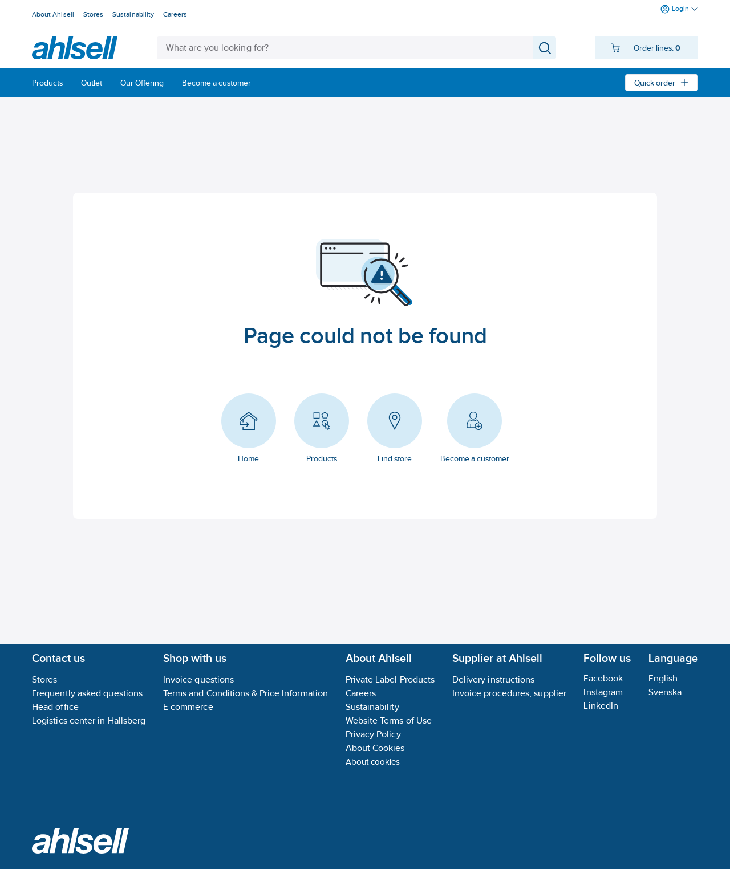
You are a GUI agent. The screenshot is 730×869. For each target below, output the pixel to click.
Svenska (665, 692)
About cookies (373, 761)
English (663, 678)
